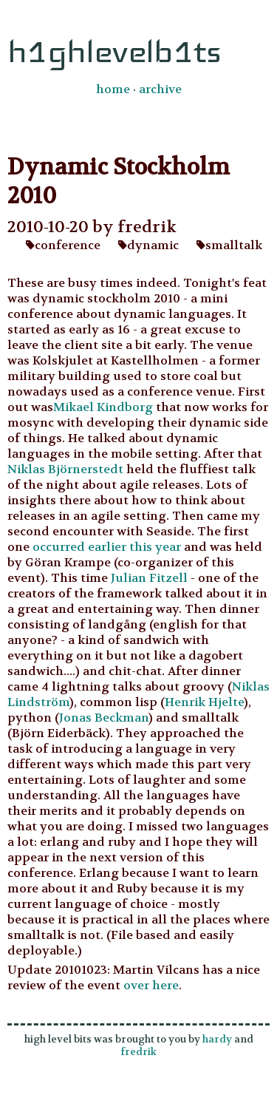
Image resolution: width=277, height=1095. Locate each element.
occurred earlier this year (107, 547)
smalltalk (229, 245)
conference (63, 245)
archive (160, 89)
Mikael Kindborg (103, 407)
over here (151, 985)
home (113, 89)
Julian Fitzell (149, 578)
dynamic (148, 245)
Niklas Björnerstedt (65, 469)
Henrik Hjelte (204, 702)
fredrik (138, 1051)
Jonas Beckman (103, 717)
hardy (217, 1039)
